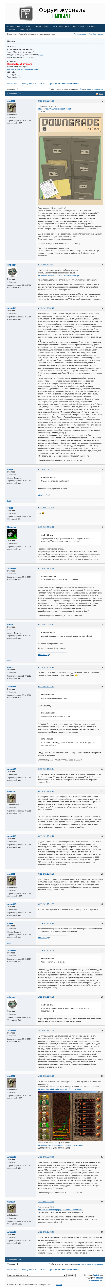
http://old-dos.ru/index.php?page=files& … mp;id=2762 (60, 1210)
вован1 (10, 469)
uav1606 (11, 101)
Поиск (46, 26)
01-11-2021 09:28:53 (46, 527)
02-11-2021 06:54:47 (46, 625)
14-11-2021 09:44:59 (46, 1202)
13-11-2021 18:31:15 (46, 1030)
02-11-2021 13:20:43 (46, 667)
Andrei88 (11, 308)
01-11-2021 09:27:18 (46, 508)
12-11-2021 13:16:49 (46, 923)
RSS (101, 94)
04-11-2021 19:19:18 (46, 874)
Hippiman (12, 527)
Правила (37, 26)
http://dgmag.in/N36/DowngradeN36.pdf (54, 109)
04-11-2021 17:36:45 (46, 791)
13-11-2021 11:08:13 (46, 997)
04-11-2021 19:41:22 (46, 904)
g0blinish (11, 265)
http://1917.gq (43, 495)
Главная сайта (78, 26)
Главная (11, 26)
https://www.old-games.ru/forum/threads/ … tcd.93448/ (60, 1145)
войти (80, 89)
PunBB (96, 1275)
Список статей (24, 29)
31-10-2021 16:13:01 (46, 265)
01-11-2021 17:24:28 (46, 568)
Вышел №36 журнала (69, 83)
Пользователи (23, 26)
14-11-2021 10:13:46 (46, 1232)
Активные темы (80, 34)
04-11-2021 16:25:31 (46, 769)
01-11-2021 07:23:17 (46, 469)
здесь (40, 55)
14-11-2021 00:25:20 (46, 1076)
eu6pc (10, 508)
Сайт (9, 501)
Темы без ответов (96, 34)
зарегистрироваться (95, 89)
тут (19, 75)
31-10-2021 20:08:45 (46, 308)
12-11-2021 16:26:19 (46, 950)
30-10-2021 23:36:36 (46, 101)
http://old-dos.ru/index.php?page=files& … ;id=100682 (60, 1089)
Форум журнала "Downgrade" (19, 83)
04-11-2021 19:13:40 (46, 836)
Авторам (91, 26)
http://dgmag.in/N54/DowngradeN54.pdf (22, 69)
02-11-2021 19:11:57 (46, 687)
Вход (67, 26)
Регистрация (57, 26)
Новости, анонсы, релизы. (46, 83)
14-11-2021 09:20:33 (46, 1157)
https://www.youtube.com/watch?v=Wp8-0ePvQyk (58, 275)
